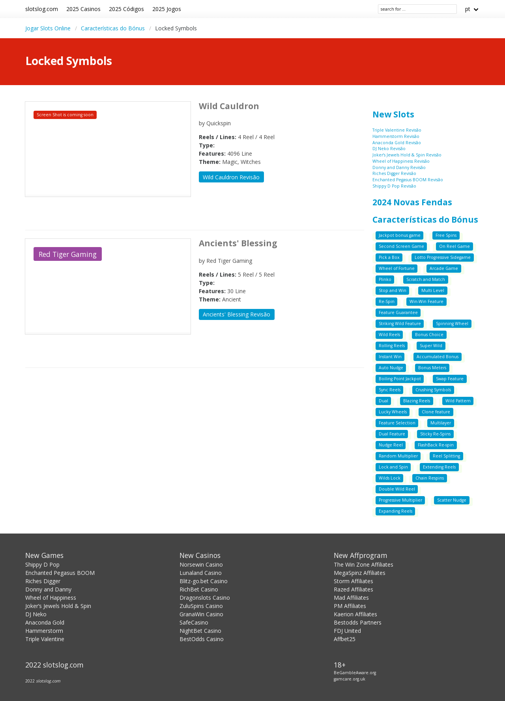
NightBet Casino (200, 630)
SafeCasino (194, 622)
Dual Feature (392, 434)
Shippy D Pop (42, 564)
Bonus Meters (432, 367)
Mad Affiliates (351, 597)
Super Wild (431, 345)
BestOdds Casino (202, 639)
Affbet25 (344, 639)
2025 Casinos (83, 9)
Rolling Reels (392, 345)
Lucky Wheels (393, 412)
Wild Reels (389, 334)
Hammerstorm (44, 630)
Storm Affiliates (353, 581)
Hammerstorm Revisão (395, 136)
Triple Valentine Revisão (396, 130)
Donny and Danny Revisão (399, 167)
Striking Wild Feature (400, 323)
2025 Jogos (166, 9)
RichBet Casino (199, 589)
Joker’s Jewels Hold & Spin (58, 606)
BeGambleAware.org (355, 672)
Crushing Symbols (433, 389)
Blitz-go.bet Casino (204, 581)
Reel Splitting (446, 456)
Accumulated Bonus (437, 356)
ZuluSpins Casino (201, 606)
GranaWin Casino (201, 614)
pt (467, 9)
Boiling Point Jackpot (400, 378)
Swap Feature (450, 378)
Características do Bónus (113, 28)
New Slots (393, 114)
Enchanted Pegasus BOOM (60, 572)
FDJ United (347, 630)
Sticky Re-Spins (435, 434)
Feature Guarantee (398, 312)
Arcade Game (444, 268)
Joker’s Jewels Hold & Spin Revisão (406, 155)
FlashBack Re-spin (436, 445)
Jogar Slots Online (48, 28)
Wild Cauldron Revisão (231, 177)
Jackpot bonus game (400, 235)
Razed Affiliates (353, 589)
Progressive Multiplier (400, 500)
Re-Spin (387, 301)
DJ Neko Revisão (389, 148)
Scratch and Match (425, 279)
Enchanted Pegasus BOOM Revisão (407, 179)
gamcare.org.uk (349, 679)
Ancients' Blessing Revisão (236, 314)
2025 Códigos (126, 9)
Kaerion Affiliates (355, 614)
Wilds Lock (389, 478)
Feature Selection (397, 423)
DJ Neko (36, 614)
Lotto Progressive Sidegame (443, 257)
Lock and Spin (393, 467)
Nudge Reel (391, 445)
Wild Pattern (458, 400)
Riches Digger (42, 581)
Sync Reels (389, 389)
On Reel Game (454, 246)
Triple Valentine (44, 639)
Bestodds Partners (358, 622)
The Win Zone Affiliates (363, 564)
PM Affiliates (350, 606)
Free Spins (446, 235)
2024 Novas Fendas (412, 202)
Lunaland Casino (201, 572)
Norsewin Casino (201, 564)
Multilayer (440, 423)
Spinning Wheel (452, 323)
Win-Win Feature (426, 301)
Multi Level (432, 290)
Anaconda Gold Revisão (396, 142)
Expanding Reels (395, 511)
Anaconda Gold (44, 622)
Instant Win (390, 356)
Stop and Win (392, 290)
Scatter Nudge (451, 500)
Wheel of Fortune (397, 268)
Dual (383, 400)
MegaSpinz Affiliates (359, 572)
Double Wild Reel (397, 489)
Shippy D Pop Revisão (394, 186)
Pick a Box (389, 257)
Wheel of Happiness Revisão (401, 161)
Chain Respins (429, 478)
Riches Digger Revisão (394, 173)
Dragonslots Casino (205, 597)
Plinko (385, 279)
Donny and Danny (48, 589)
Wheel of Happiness (50, 597)
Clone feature (436, 412)
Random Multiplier (398, 456)
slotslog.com (41, 9)
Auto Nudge (391, 367)
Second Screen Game (401, 246)
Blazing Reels (416, 400)
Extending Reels (439, 467)
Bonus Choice (429, 334)
